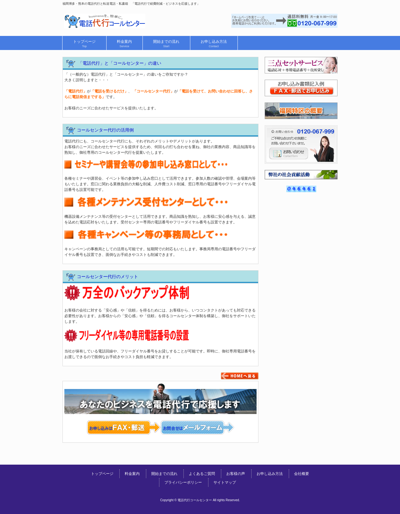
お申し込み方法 (270, 474)
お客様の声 (235, 474)
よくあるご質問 (202, 474)
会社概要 (301, 474)
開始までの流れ (164, 474)
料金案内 (132, 474)
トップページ (102, 474)
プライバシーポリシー (183, 482)
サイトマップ (224, 482)
